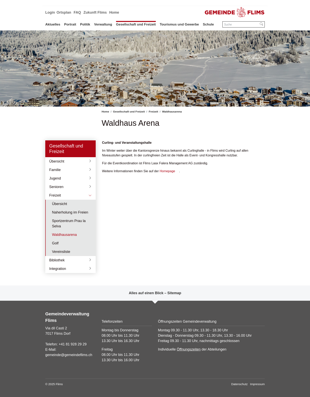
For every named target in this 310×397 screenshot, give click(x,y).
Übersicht (56, 161)
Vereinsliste (61, 252)
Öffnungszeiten (189, 349)
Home (114, 12)
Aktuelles (52, 24)
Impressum (257, 384)
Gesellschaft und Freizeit (136, 24)
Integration (57, 269)
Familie (55, 170)
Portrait (70, 24)
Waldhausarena (64, 236)
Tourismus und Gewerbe (179, 24)
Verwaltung (103, 24)
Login (50, 12)
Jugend (55, 178)
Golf (55, 243)
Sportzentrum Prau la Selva (69, 223)
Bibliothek (57, 260)
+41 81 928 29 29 (73, 344)
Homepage (167, 171)
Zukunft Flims (95, 12)
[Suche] (240, 24)
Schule (208, 24)
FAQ (77, 12)
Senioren (56, 187)
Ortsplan (64, 12)
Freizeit (55, 195)
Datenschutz (239, 384)
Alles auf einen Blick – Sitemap (155, 293)
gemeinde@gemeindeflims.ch (68, 355)
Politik (85, 24)
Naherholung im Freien (70, 212)
